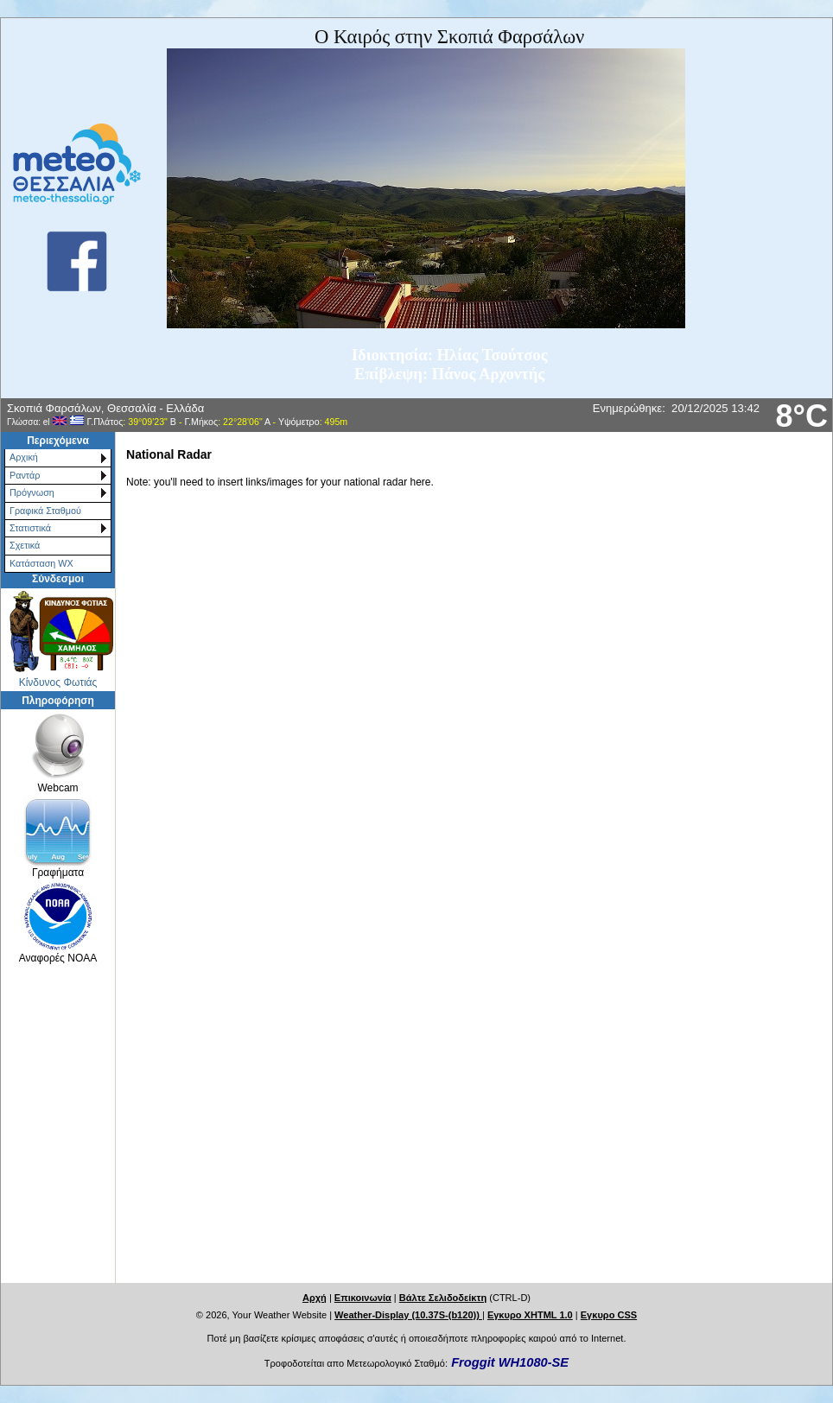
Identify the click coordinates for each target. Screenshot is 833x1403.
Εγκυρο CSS (609, 1315)
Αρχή (314, 1297)
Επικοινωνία (362, 1297)
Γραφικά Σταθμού (45, 510)
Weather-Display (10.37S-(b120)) (408, 1315)
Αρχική (24, 457)
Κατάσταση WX (41, 563)
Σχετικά (25, 545)
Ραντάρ (25, 475)
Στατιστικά (30, 528)
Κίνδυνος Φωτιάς (58, 682)
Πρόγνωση (32, 492)
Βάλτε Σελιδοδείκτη (442, 1297)
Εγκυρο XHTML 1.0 (530, 1315)
